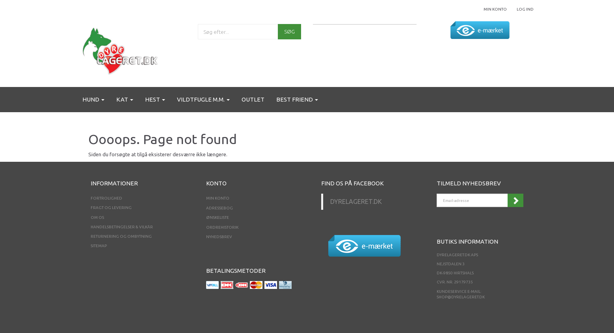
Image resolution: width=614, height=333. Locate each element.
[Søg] (289, 31)
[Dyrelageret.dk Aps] (121, 49)
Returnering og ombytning (121, 236)
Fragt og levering (111, 207)
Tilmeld (515, 200)
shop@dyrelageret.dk (461, 297)
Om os (97, 217)
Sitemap (99, 246)
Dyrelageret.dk (356, 201)
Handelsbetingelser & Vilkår (122, 227)
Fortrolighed (106, 198)
